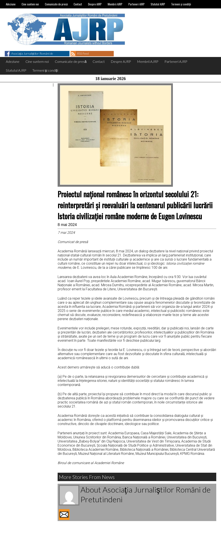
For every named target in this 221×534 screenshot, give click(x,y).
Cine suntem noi (30, 4)
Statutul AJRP (158, 4)
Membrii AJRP (115, 4)
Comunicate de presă (56, 4)
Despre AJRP (95, 4)
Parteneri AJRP (136, 4)
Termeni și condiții (181, 4)
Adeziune (11, 4)
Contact (78, 4)
